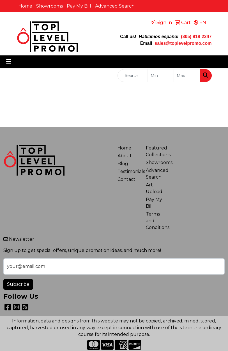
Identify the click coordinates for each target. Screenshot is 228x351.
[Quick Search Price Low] (161, 75)
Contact (126, 179)
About (125, 155)
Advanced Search (115, 6)
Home (25, 6)
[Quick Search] (133, 75)
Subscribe (18, 284)
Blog (123, 163)
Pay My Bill (79, 6)
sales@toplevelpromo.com (183, 43)
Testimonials (128, 171)
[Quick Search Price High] (187, 75)
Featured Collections (157, 151)
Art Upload (154, 188)
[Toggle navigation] (9, 61)
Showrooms (49, 6)
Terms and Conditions (157, 220)
